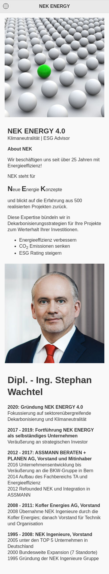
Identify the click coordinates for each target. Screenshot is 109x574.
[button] (5, 6)
